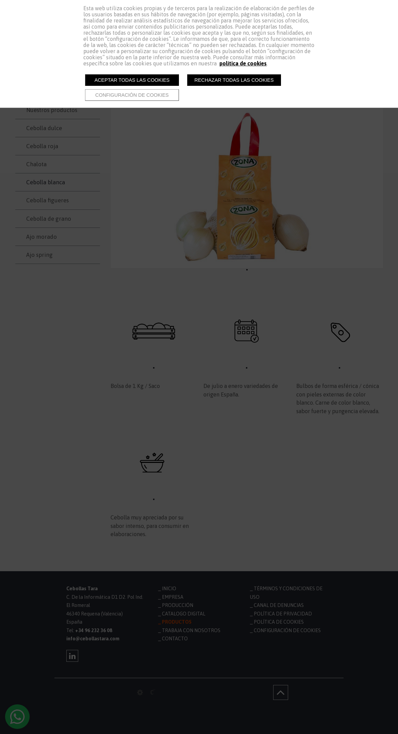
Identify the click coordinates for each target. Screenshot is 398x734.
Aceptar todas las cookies (132, 80)
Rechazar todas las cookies (234, 80)
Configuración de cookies (132, 95)
